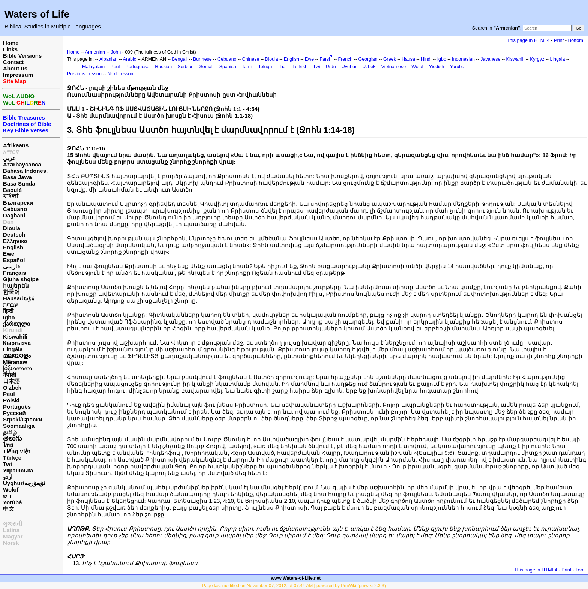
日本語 (11, 381)
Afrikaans (15, 145)
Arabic (129, 59)
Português (17, 406)
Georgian (368, 59)
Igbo (9, 317)
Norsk (11, 543)
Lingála (13, 349)
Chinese (251, 59)
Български (18, 202)
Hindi (426, 59)
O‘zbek (12, 387)
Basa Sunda (19, 183)
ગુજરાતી (12, 523)
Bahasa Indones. (25, 171)
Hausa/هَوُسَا (18, 298)
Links (10, 49)
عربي (9, 158)
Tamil (247, 66)
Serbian (185, 66)
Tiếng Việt (16, 451)
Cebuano (15, 209)
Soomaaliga (18, 426)
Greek (389, 59)
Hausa (408, 59)
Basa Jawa (17, 177)
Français (14, 273)
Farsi (325, 59)
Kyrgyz (537, 59)
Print (559, 40)
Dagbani (14, 215)
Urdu (331, 66)
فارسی (11, 266)
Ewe (8, 253)
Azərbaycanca (22, 164)
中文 (8, 508)
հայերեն (16, 285)
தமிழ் (10, 432)
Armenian (95, 52)
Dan (8, 222)
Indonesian (463, 59)
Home (11, 43)
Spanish (227, 66)
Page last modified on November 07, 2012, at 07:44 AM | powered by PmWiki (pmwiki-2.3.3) (294, 585)
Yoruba (457, 66)
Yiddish (436, 66)
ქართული (16, 324)
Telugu (265, 66)
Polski (11, 400)
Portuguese (137, 66)
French (345, 59)
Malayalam (93, 66)
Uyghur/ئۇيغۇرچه (24, 483)
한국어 (11, 292)
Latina (11, 530)
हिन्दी (8, 311)
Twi (7, 464)
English (13, 247)
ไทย (8, 445)
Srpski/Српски (22, 419)
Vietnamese (393, 66)
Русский (14, 413)
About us (15, 68)
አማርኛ (11, 151)
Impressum (18, 75)
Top (579, 570)
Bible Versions (22, 55)
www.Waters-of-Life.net (296, 578)
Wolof (10, 489)
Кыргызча (17, 343)
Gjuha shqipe (21, 279)
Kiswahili (15, 336)
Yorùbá (12, 502)
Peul (9, 394)
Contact (13, 62)
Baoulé (12, 190)
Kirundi (13, 330)
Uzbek (368, 66)
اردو (7, 477)
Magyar (13, 536)
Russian (163, 66)
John (116, 52)
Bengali (180, 59)
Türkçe (12, 457)
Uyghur (349, 66)
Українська (18, 470)
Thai (282, 66)
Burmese (202, 59)
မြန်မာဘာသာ (17, 368)
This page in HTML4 (528, 40)
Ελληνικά (15, 241)
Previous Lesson (84, 73)
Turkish (300, 66)
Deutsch (14, 234)
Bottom (575, 40)
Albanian (108, 59)
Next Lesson (120, 73)
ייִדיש (8, 496)
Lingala (557, 59)
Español (14, 260)
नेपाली (9, 375)
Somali (207, 66)
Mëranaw (15, 362)
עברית (10, 304)
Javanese (490, 59)
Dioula (11, 228)
